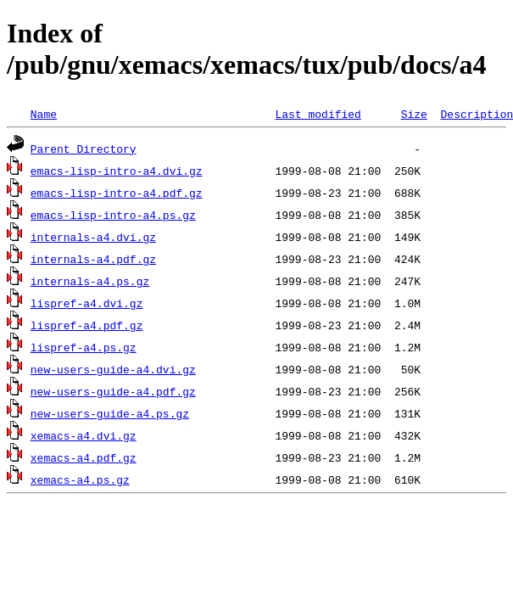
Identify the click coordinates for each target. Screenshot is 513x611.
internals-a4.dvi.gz (93, 236)
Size (414, 113)
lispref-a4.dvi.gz (87, 303)
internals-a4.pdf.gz (93, 258)
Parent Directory (84, 148)
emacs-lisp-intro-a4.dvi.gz (117, 170)
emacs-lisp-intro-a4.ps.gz (113, 214)
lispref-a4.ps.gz (84, 347)
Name (44, 113)
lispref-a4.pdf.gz (87, 325)
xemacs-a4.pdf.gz (84, 457)
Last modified (317, 113)
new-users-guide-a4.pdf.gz (113, 391)
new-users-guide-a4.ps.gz (110, 413)
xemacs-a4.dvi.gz (84, 435)
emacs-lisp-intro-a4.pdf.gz (117, 192)
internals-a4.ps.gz (90, 281)
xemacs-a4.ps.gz (80, 479)
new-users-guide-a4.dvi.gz (113, 369)
